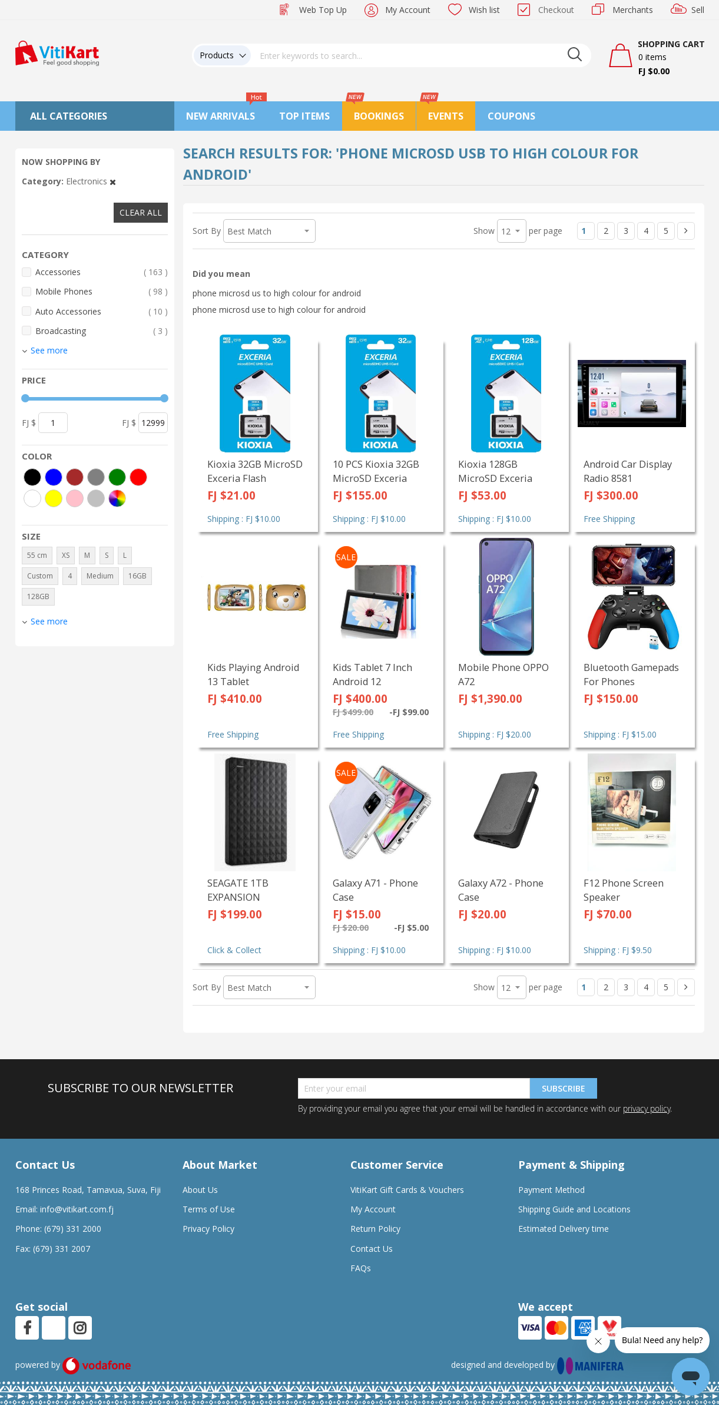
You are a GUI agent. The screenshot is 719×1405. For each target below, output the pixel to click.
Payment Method (551, 1189)
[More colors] (117, 498)
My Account (407, 9)
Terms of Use (209, 1209)
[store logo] (57, 52)
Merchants (632, 9)
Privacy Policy (208, 1228)
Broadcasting (101, 331)
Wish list (484, 9)
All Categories (68, 116)
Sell (697, 9)
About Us (200, 1189)
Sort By (207, 230)
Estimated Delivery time (563, 1228)
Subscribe (563, 1088)
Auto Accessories (101, 311)
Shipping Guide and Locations (574, 1209)
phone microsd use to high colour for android (279, 309)
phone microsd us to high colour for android (277, 293)
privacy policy (646, 1108)
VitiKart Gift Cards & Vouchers (407, 1189)
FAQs (360, 1268)
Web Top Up (323, 9)
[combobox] (421, 55)
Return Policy (375, 1228)
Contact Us (371, 1248)
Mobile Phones (101, 291)
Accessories (101, 272)
